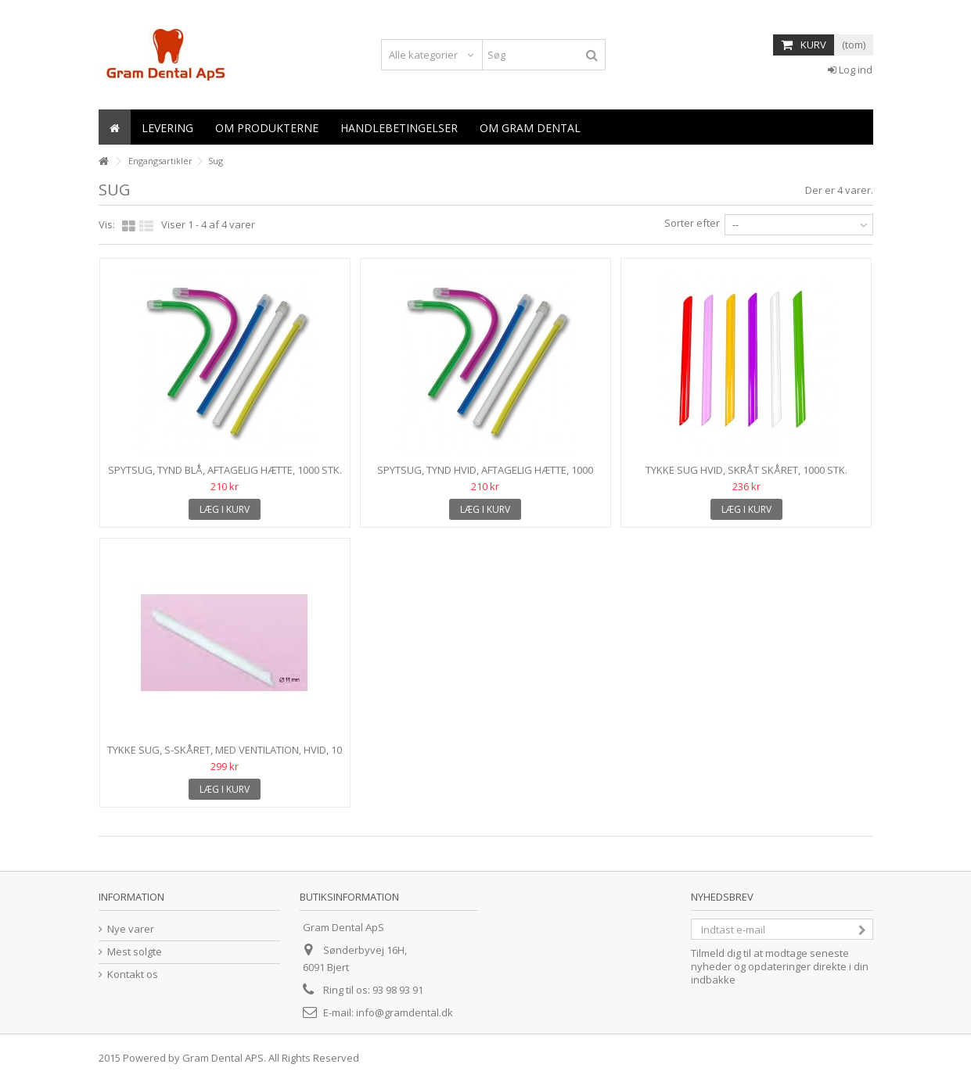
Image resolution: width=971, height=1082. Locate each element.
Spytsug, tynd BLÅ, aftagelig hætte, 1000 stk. (225, 470)
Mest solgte (134, 951)
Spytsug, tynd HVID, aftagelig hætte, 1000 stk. (485, 476)
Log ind (850, 70)
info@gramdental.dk (404, 1012)
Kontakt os (132, 974)
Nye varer (130, 929)
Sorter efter (692, 223)
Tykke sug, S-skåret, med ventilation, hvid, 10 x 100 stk (224, 756)
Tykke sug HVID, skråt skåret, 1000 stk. (746, 470)
